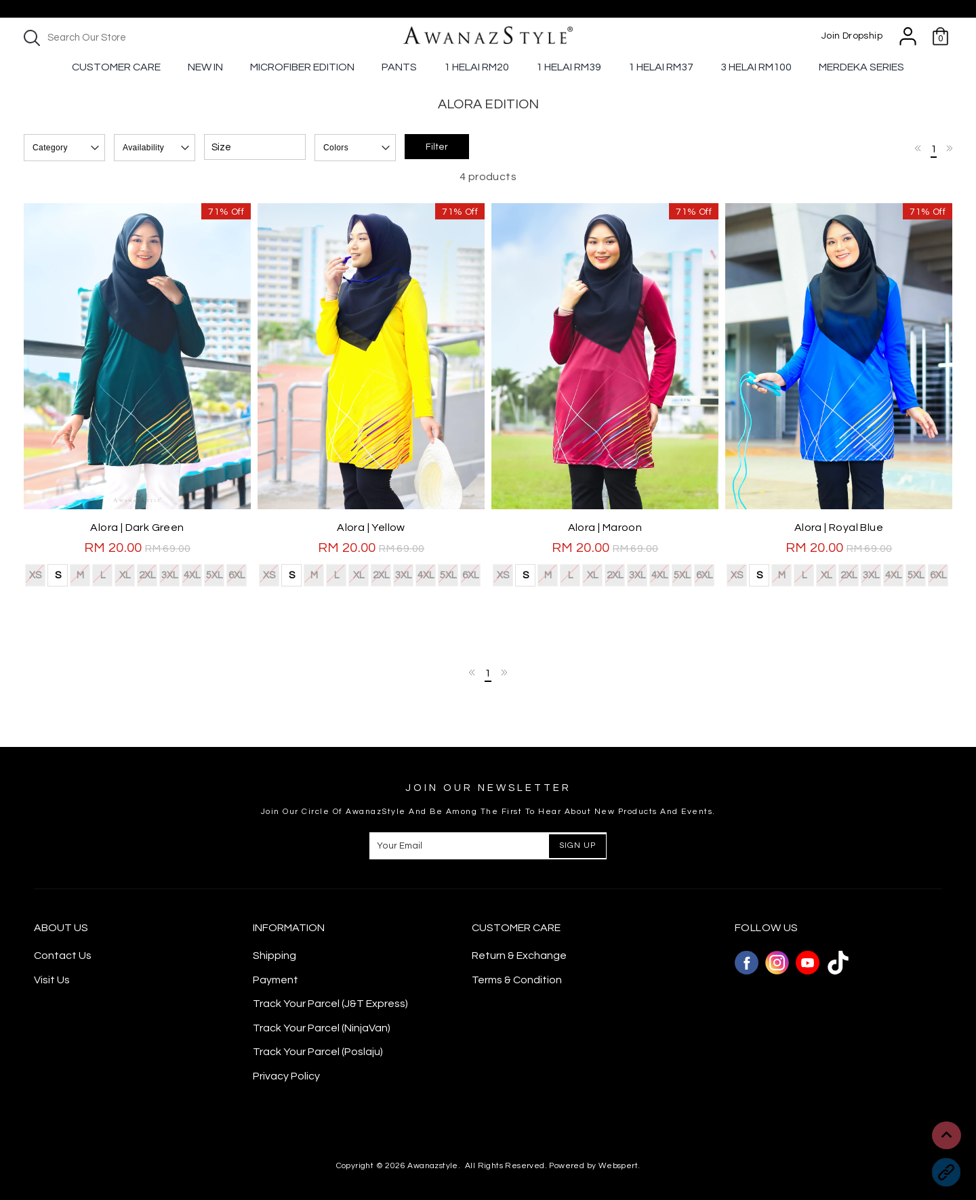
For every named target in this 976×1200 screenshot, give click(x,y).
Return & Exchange (519, 955)
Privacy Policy (286, 1076)
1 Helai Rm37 (660, 67)
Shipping (274, 955)
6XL (236, 573)
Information (289, 927)
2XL (147, 573)
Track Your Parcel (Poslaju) (318, 1051)
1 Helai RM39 (568, 67)
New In (205, 67)
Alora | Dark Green (137, 527)
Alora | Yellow (371, 527)
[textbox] (135, 37)
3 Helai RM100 (756, 67)
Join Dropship (851, 36)
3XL (169, 573)
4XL (191, 573)
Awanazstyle (432, 1165)
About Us (61, 927)
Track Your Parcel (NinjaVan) (321, 1028)
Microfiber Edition (302, 67)
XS (35, 573)
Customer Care (116, 67)
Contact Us (63, 955)
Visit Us (52, 979)
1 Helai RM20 (476, 67)
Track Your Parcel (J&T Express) (330, 1003)
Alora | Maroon (605, 527)
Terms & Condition (517, 979)
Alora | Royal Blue (838, 527)
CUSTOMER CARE (516, 927)
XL (124, 573)
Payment (275, 979)
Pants (399, 67)
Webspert (618, 1165)
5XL (214, 573)
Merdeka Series (861, 67)
